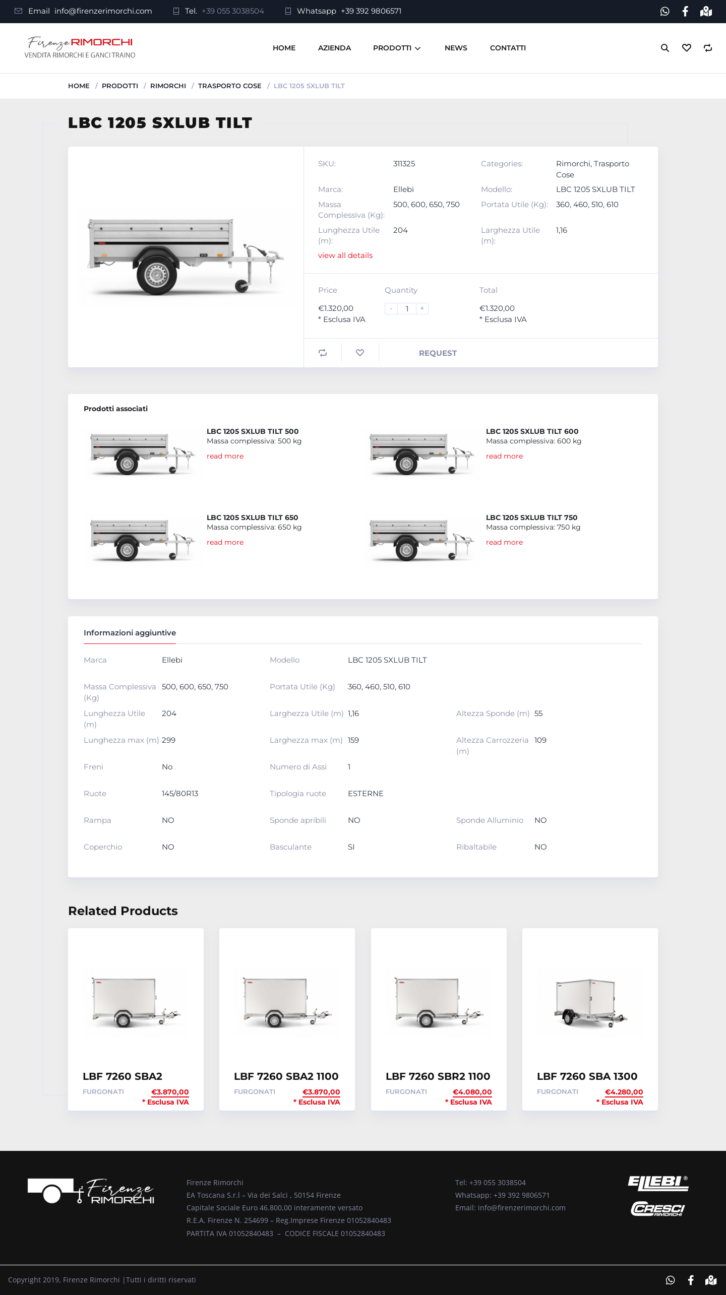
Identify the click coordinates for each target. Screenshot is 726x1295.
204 (400, 229)
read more (225, 455)
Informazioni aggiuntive (130, 632)
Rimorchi (168, 85)
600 (418, 204)
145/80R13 (180, 793)
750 (453, 204)
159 (353, 740)
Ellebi (403, 188)
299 (168, 740)
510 (597, 204)
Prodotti (392, 47)
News (456, 47)
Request (438, 352)
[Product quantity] (411, 308)
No (167, 766)
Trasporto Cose (230, 85)
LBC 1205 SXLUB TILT (595, 188)
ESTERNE (366, 793)
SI (351, 847)
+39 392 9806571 (371, 11)
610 (613, 204)
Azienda (334, 47)
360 (563, 204)
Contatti (508, 47)
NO (168, 820)
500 (400, 204)
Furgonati (103, 1091)
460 (580, 204)
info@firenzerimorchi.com (103, 11)
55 (538, 713)
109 (540, 740)
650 (436, 204)
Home (284, 47)
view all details (345, 255)
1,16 (561, 229)
